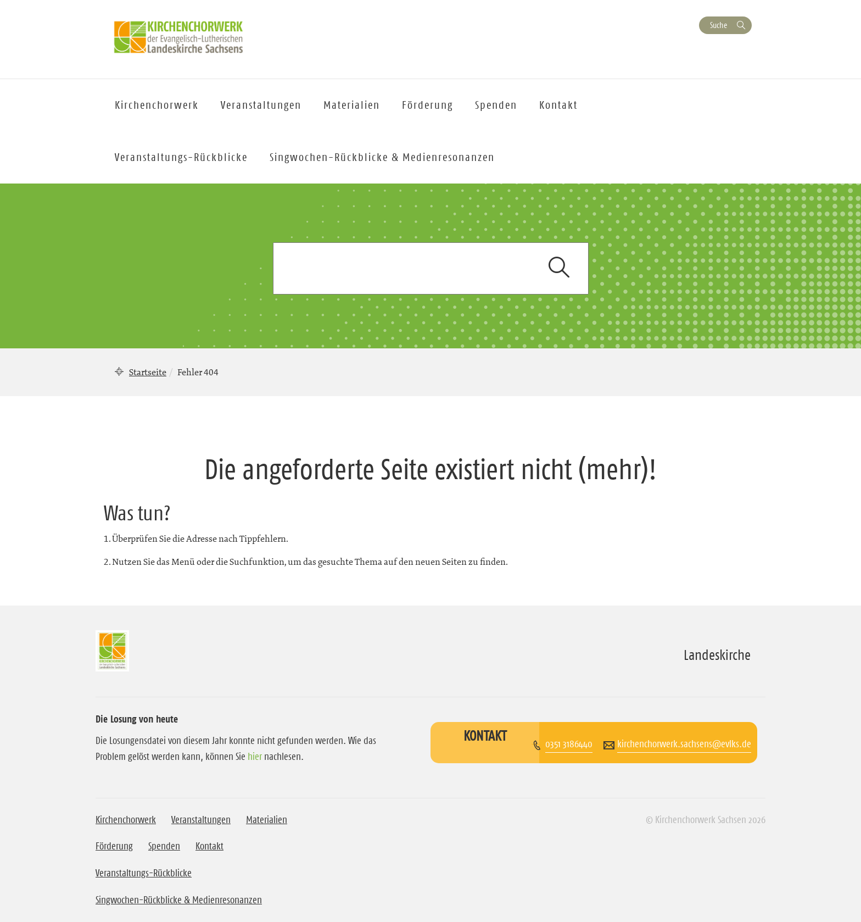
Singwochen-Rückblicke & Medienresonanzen (382, 157)
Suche (718, 25)
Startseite (147, 372)
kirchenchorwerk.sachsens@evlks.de (684, 744)
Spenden (496, 105)
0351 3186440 (568, 744)
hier (255, 757)
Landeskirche (717, 655)
